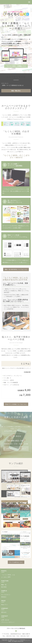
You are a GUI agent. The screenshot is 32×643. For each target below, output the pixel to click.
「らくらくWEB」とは (8, 574)
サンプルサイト (5, 594)
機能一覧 (4, 584)
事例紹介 (4, 597)
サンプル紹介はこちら (16, 562)
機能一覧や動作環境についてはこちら (16, 269)
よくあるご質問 (5, 577)
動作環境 (4, 587)
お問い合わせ (5, 620)
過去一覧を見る (16, 90)
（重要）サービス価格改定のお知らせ (12, 85)
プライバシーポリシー (7, 622)
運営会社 (4, 612)
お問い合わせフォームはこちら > (16, 448)
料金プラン (4, 604)
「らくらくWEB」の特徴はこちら (16, 66)
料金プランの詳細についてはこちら (15, 404)
